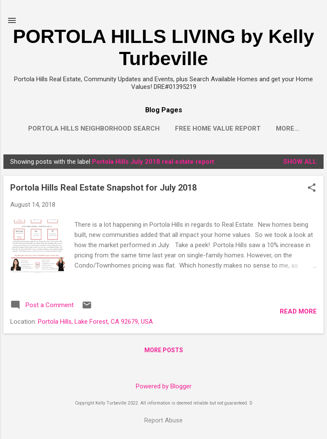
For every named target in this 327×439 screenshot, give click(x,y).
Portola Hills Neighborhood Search (94, 128)
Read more (298, 313)
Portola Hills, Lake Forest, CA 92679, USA (95, 323)
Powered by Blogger (164, 386)
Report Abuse (163, 420)
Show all (300, 163)
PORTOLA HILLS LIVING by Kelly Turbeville (163, 47)
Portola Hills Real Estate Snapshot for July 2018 (103, 189)
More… (287, 128)
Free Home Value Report (218, 128)
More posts (163, 351)
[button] (312, 190)
